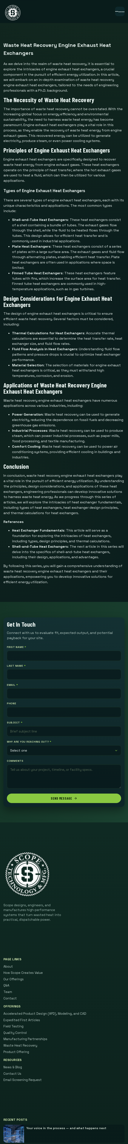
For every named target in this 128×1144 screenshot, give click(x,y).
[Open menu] (120, 11)
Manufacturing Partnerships (25, 1039)
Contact (10, 998)
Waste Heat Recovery (20, 1045)
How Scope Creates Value (23, 973)
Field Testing (13, 1026)
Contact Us (12, 1074)
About (8, 966)
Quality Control (15, 1033)
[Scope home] (12, 12)
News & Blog (12, 1067)
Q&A (6, 985)
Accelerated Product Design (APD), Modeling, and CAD (44, 1014)
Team (7, 992)
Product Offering (16, 1052)
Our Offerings (13, 979)
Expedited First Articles (21, 1020)
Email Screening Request (22, 1080)
